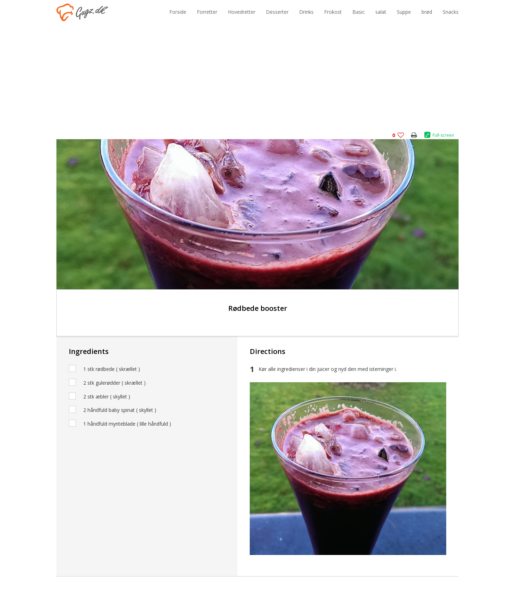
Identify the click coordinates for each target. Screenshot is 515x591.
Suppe (404, 11)
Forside (177, 11)
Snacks (451, 11)
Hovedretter (241, 11)
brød (427, 11)
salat (380, 11)
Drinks (306, 11)
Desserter (277, 11)
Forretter (207, 11)
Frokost (333, 11)
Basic (358, 11)
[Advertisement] (257, 80)
